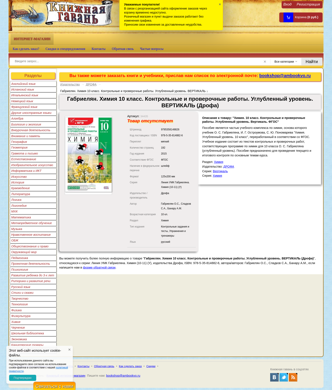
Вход (287, 4)
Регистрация (308, 4)
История (17, 182)
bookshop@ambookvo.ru (285, 75)
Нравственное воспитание (31, 234)
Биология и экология (26, 124)
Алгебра (17, 118)
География (19, 141)
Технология (19, 304)
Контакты (99, 49)
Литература (20, 194)
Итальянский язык (24, 95)
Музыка (16, 229)
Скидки (150, 366)
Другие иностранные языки (31, 112)
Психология (19, 269)
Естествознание (23, 159)
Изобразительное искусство (32, 165)
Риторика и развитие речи (30, 281)
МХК (14, 211)
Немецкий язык (22, 101)
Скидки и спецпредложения (65, 49)
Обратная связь (123, 49)
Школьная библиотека (27, 333)
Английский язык (23, 83)
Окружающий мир (24, 252)
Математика (21, 217)
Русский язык (20, 287)
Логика (16, 199)
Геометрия (19, 147)
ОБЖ (14, 240)
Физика (16, 310)
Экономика (19, 339)
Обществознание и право (29, 246)
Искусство (19, 176)
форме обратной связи (99, 267)
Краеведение (20, 188)
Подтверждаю (23, 377)
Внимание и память (25, 136)
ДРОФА (91, 84)
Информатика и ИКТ (26, 170)
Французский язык (24, 107)
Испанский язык (22, 89)
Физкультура (20, 316)
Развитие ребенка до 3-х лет (32, 275)
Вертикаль (220, 171)
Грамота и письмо (24, 153)
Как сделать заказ (130, 366)
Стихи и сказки (22, 292)
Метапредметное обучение (31, 223)
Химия (15, 322)
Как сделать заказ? (26, 49)
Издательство (70, 84)
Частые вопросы (151, 49)
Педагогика (19, 258)
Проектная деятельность (30, 263)
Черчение (18, 327)
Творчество (19, 298)
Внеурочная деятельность (30, 130)
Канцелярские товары (27, 345)
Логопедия (19, 205)
